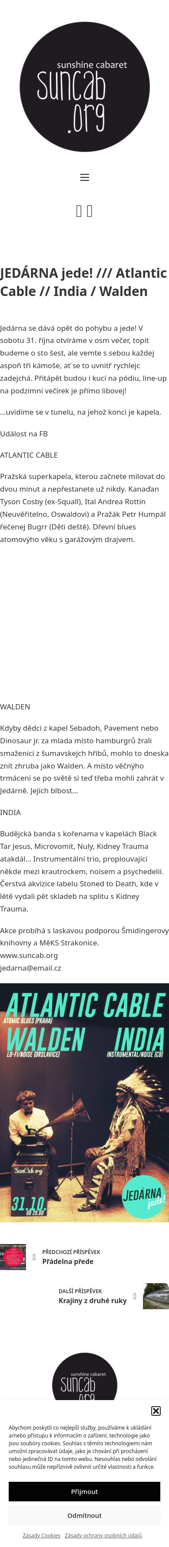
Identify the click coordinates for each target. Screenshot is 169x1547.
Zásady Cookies (41, 1535)
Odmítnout (84, 1515)
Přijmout (84, 1491)
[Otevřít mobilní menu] (84, 177)
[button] (156, 1411)
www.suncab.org (29, 955)
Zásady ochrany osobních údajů (103, 1535)
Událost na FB (24, 434)
